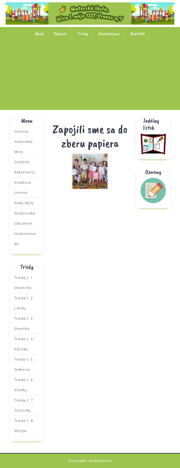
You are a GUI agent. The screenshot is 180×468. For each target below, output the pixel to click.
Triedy (82, 33)
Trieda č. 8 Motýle (121, 85)
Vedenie (60, 33)
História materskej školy (23, 141)
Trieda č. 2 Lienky (59, 55)
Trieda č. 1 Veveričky (29, 55)
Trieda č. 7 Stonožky (90, 85)
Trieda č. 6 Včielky (59, 85)
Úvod (39, 33)
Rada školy (24, 203)
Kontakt (138, 33)
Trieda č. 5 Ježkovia (151, 55)
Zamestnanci (109, 33)
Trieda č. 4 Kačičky (121, 55)
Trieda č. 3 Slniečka (90, 55)
